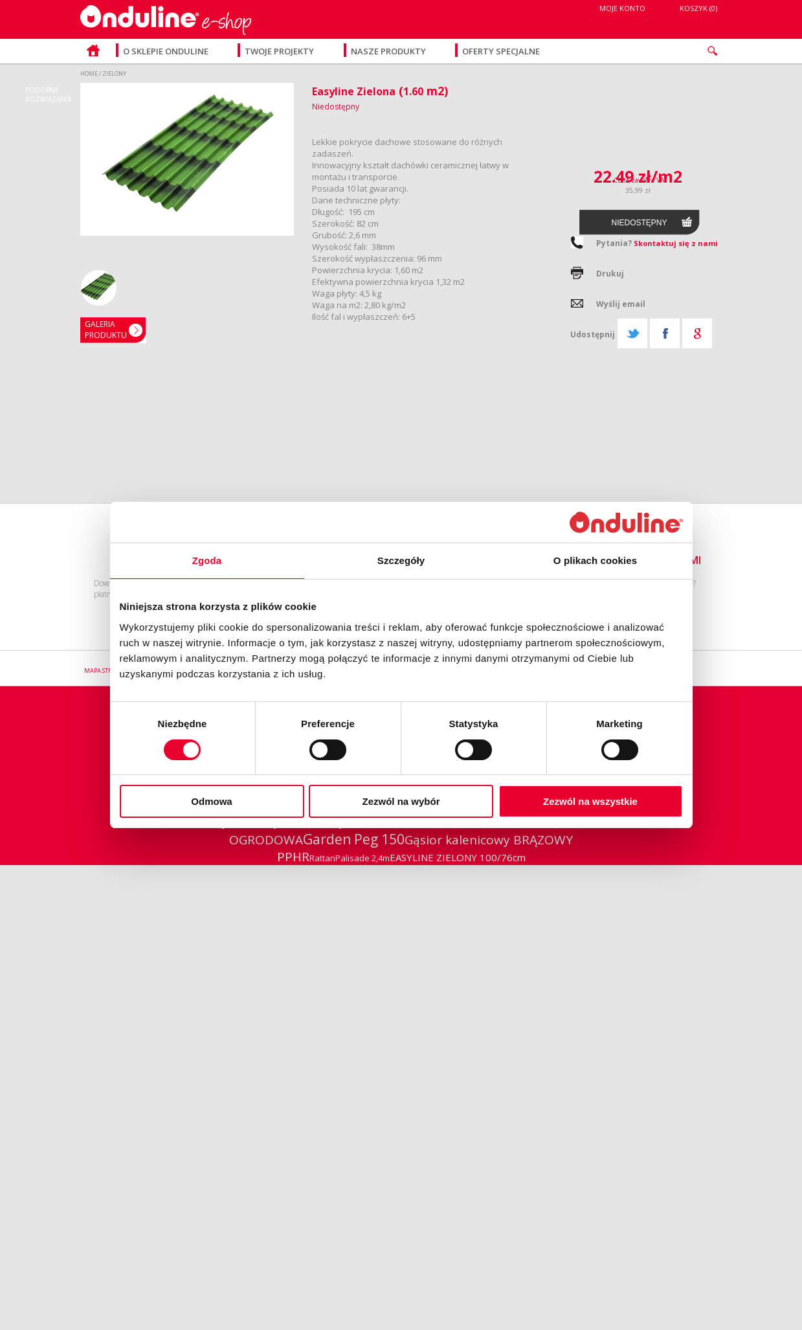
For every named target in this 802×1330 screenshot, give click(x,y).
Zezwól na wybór (401, 801)
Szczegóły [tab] (401, 560)
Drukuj (610, 273)
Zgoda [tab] (207, 560)
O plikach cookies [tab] (595, 560)
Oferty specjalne (501, 51)
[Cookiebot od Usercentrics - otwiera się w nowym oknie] (626, 522)
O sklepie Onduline (165, 51)
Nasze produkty (389, 51)
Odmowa (211, 801)
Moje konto (622, 8)
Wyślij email (620, 304)
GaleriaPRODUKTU (106, 330)
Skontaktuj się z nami (676, 243)
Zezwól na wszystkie (590, 801)
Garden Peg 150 (354, 839)
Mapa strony (104, 670)
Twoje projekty (280, 51)
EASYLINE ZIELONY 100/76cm (458, 857)
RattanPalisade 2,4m (349, 858)
